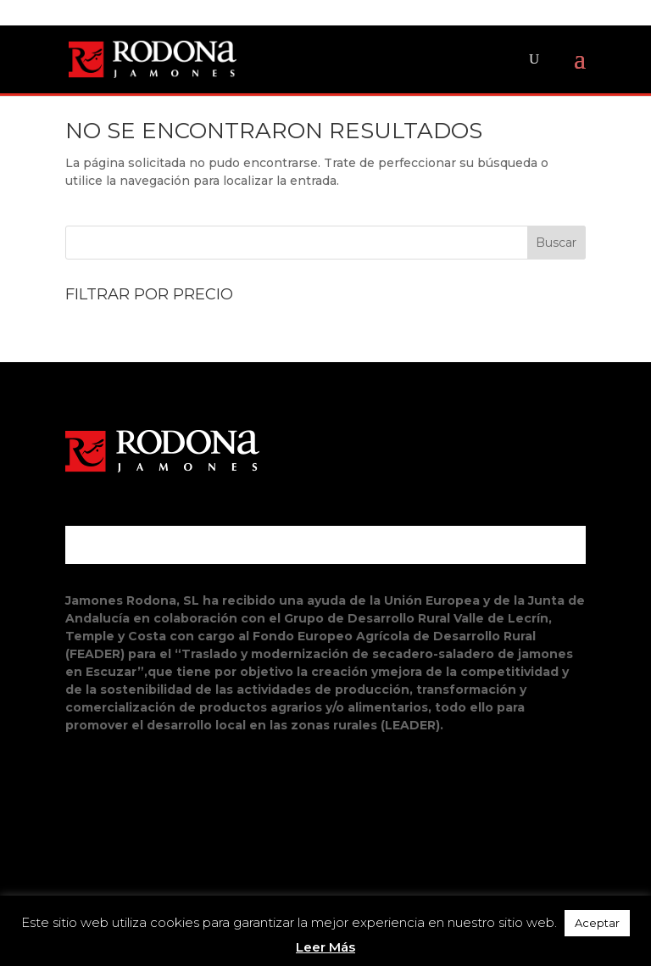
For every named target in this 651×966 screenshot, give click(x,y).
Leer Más (325, 947)
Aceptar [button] (597, 923)
